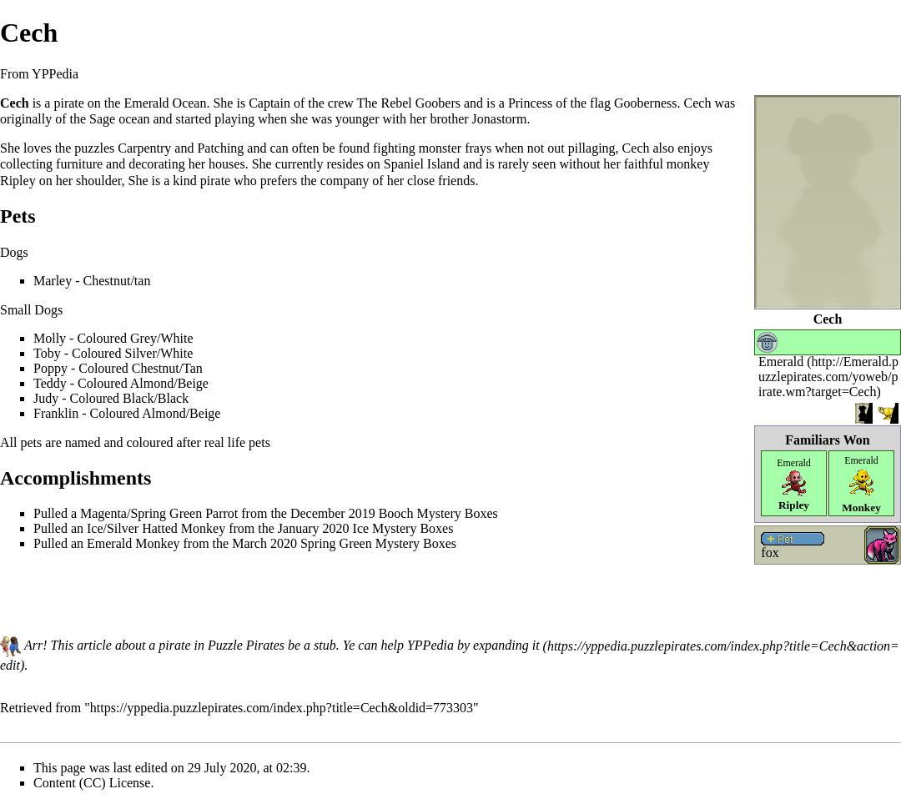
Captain (269, 103)
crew (341, 103)
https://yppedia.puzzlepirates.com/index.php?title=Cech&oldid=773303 (281, 708)
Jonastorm (499, 119)
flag (600, 103)
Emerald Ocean (164, 103)
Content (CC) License (91, 783)
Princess (530, 103)
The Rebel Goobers (409, 103)
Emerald (780, 361)
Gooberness (645, 103)
